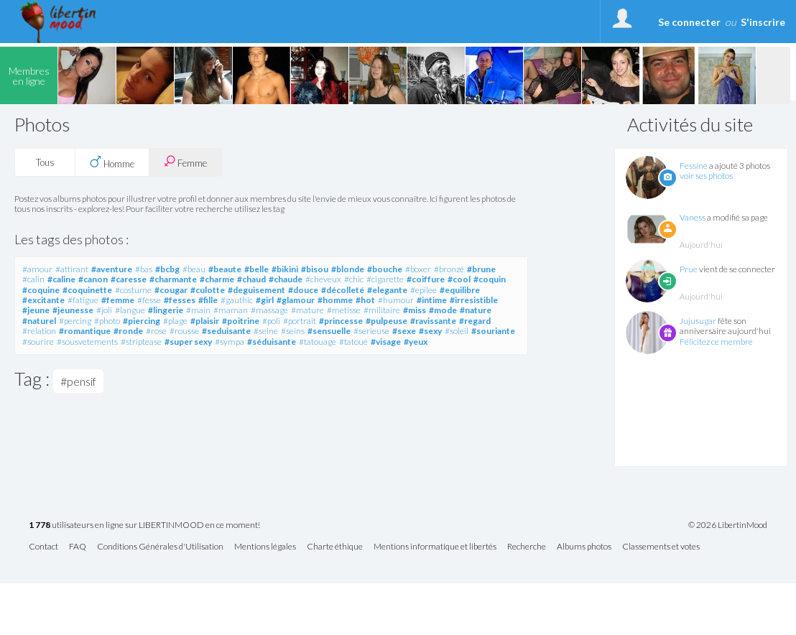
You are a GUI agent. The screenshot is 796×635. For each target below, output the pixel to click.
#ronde (128, 330)
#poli (271, 320)
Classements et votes (661, 547)
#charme (217, 279)
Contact (43, 547)
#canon (93, 279)
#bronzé (449, 269)
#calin (33, 279)
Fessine (694, 165)
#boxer (418, 269)
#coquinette (87, 289)
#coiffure (426, 279)
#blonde (347, 269)
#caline (61, 279)
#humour (396, 300)
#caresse (129, 279)
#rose (156, 330)
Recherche (526, 547)
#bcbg (167, 269)
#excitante (43, 300)
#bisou (314, 269)
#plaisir (204, 320)
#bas (143, 269)
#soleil (456, 330)
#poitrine (240, 320)
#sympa (229, 341)
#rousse (184, 330)
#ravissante (433, 320)
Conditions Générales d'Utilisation (160, 547)
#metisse (344, 310)
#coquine (41, 289)
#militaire (382, 310)
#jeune (36, 310)
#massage (269, 310)
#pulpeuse (386, 320)
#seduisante (226, 330)
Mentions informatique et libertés (435, 547)
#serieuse (371, 330)
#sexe (404, 330)
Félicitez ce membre (716, 341)
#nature (475, 310)
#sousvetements (87, 341)
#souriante (493, 330)
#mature (307, 310)
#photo (107, 320)
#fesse (149, 300)
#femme (117, 300)
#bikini (285, 269)
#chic (354, 279)
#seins (293, 330)
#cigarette (385, 279)
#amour (37, 269)
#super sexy (188, 341)
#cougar (171, 289)
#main (198, 310)
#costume (133, 289)
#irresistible (474, 300)
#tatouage (317, 341)
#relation (39, 330)
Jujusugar (698, 320)
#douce (303, 289)
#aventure (111, 269)
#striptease (141, 341)
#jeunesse (72, 310)
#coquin (489, 279)
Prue (689, 269)
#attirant (71, 269)
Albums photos (584, 547)
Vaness (692, 217)
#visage (386, 341)
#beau (193, 269)
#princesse (341, 320)
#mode (443, 310)
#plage (175, 320)
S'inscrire (763, 22)
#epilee (423, 289)
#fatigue (83, 300)
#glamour (296, 300)
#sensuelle (329, 330)
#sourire (38, 341)
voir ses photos (706, 175)
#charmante (173, 279)
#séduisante (271, 341)
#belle (256, 269)
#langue (130, 310)
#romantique (85, 330)
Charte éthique (335, 547)
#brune (481, 269)
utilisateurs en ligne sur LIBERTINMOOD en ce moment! (144, 525)
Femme (185, 162)
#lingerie (165, 310)
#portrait (299, 320)
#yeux (415, 341)
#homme (335, 300)
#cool (459, 279)
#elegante (387, 289)
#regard (475, 320)
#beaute (224, 269)
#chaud (251, 279)
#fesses (179, 300)
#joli (104, 310)
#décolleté (342, 289)
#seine (266, 330)
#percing (75, 320)
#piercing (141, 320)
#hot (365, 300)
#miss (414, 310)
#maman (230, 310)
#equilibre (460, 289)
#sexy (430, 330)
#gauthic (237, 300)
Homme (112, 162)
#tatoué (353, 341)
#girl (265, 300)
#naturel (39, 320)
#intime (432, 300)
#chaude (285, 279)
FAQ (77, 547)
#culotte (207, 289)
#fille (208, 300)
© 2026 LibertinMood (727, 525)
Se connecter (689, 22)
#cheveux (323, 279)
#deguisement (256, 289)
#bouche (384, 269)
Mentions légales (265, 547)
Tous (45, 162)
